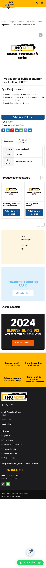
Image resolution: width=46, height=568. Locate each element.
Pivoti (22, 125)
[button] (30, 562)
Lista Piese (30, 21)
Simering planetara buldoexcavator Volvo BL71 (11, 205)
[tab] (8, 141)
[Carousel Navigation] (40, 178)
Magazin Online (16, 21)
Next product (43, 224)
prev (38, 178)
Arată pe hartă (7, 493)
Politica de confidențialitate (10, 565)
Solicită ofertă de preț (23, 117)
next (42, 178)
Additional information (23, 141)
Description (8, 141)
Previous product (38, 224)
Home (3, 21)
